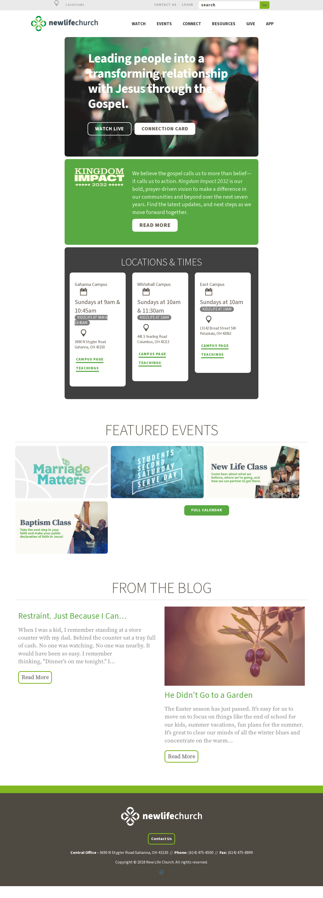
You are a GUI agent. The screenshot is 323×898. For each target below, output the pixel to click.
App (270, 24)
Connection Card (165, 128)
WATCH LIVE (109, 128)
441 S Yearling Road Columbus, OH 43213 (153, 339)
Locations (66, 5)
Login (187, 4)
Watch (139, 24)
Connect (192, 24)
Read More (155, 225)
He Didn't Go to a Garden (209, 695)
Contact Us (165, 4)
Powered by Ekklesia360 (161, 871)
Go (264, 5)
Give (250, 24)
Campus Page (89, 359)
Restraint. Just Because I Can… (72, 616)
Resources (223, 24)
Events (164, 24)
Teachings (87, 368)
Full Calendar (206, 510)
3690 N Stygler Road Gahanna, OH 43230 (90, 344)
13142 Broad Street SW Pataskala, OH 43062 (218, 331)
